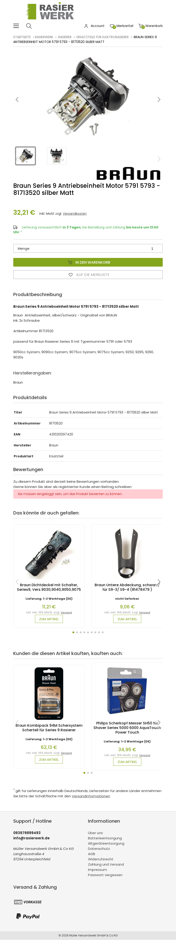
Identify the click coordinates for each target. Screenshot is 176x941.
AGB (91, 854)
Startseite (22, 37)
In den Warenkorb (88, 262)
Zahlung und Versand (106, 865)
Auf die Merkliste (88, 274)
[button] (159, 99)
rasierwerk (44, 37)
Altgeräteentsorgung (106, 844)
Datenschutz (99, 849)
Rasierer (65, 37)
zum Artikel (49, 619)
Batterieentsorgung (105, 839)
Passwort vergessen (105, 875)
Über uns (95, 833)
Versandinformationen (91, 797)
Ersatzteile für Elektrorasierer (103, 37)
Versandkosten (75, 213)
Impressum (97, 870)
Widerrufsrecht (100, 860)
